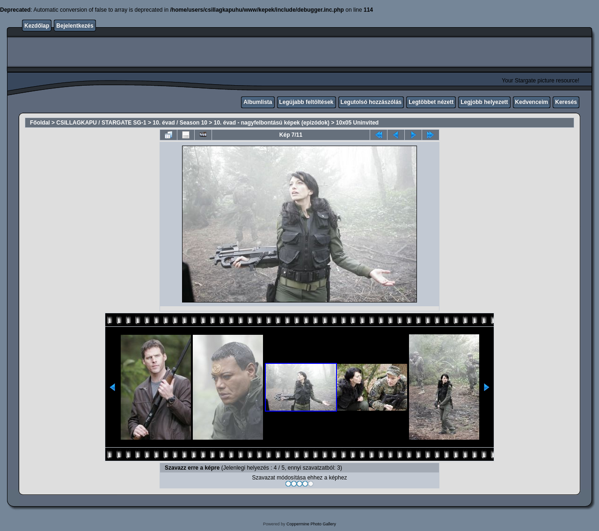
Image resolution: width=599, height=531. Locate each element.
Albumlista (257, 102)
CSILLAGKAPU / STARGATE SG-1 (101, 122)
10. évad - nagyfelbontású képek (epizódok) (271, 122)
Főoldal (40, 122)
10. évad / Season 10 (180, 122)
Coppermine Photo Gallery (311, 524)
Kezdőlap (36, 25)
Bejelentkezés (74, 25)
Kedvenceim (531, 102)
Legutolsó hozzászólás (371, 102)
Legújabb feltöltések (306, 102)
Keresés (566, 102)
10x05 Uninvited (357, 122)
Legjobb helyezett (484, 102)
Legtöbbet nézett (431, 102)
